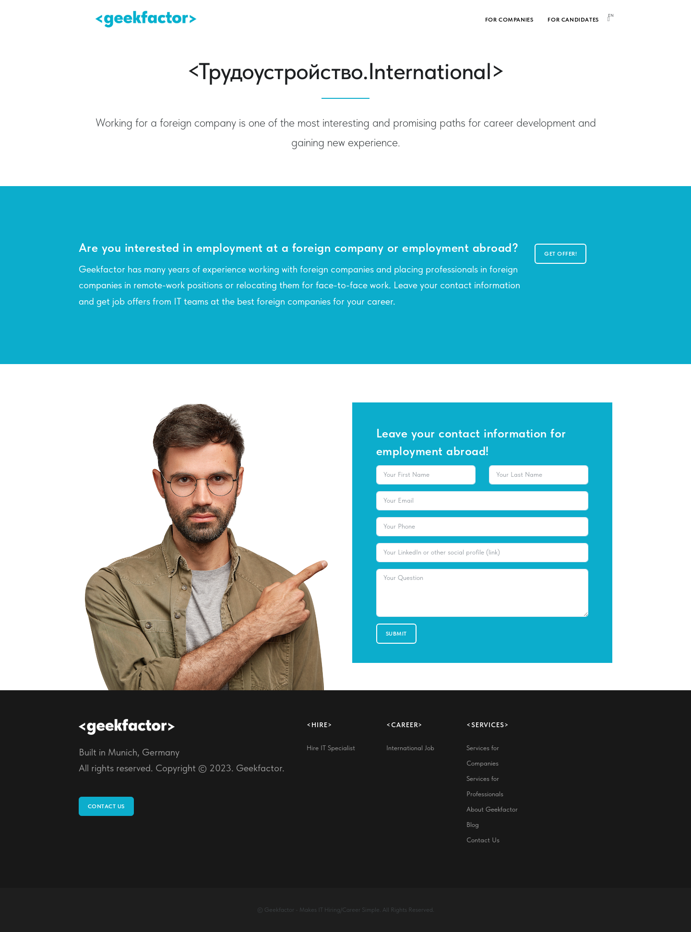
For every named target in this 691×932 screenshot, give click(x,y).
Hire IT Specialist (331, 748)
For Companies (509, 19)
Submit (396, 633)
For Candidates (573, 19)
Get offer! (560, 253)
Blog (472, 824)
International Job (410, 748)
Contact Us (106, 806)
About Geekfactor (492, 809)
